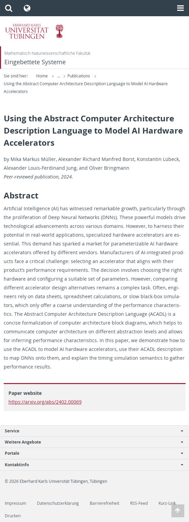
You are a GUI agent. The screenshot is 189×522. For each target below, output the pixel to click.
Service (91, 431)
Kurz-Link (167, 503)
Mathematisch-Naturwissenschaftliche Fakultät (47, 53)
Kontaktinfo (91, 465)
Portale (91, 453)
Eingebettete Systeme (35, 62)
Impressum (15, 503)
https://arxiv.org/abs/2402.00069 (45, 402)
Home (42, 76)
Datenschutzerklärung (58, 503)
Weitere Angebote (91, 442)
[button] (8, 8)
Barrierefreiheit (104, 503)
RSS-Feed (139, 503)
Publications (79, 76)
